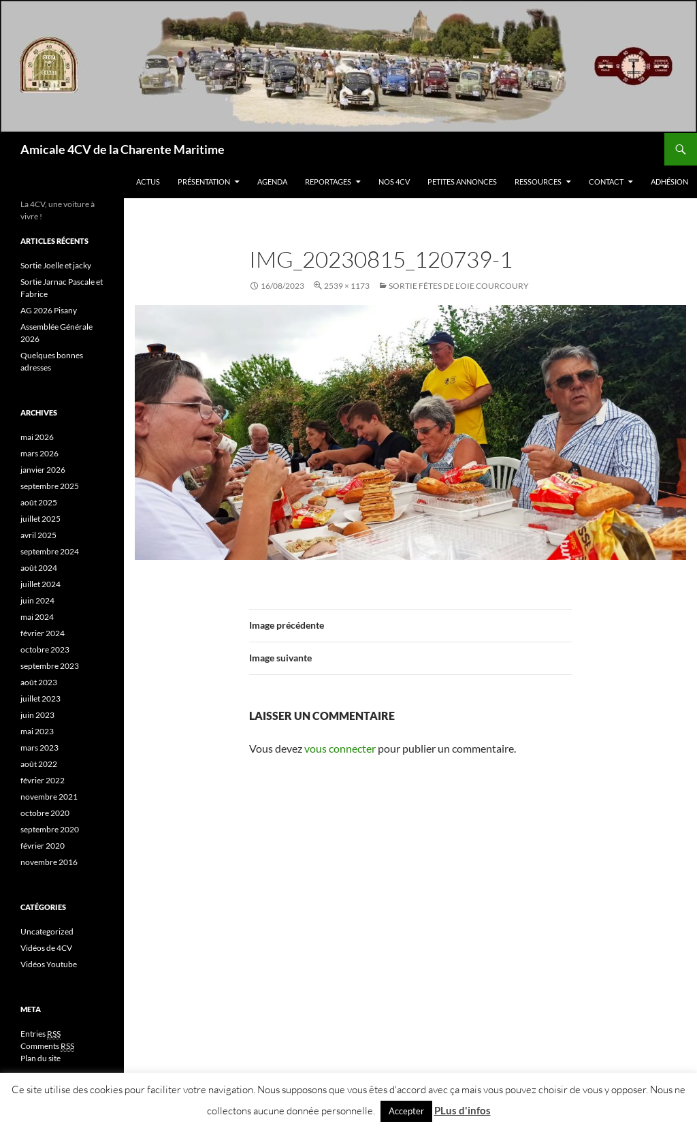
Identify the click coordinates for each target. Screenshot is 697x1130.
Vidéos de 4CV (46, 948)
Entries (40, 1034)
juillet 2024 (40, 584)
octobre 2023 (44, 649)
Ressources (538, 181)
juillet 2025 (40, 519)
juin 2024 (37, 600)
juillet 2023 (40, 698)
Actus (148, 181)
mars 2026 (39, 453)
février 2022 (42, 780)
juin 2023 (37, 715)
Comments (47, 1046)
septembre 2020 (49, 829)
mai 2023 (37, 731)
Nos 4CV (394, 181)
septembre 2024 (49, 551)
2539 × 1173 (347, 286)
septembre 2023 (49, 666)
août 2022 (38, 764)
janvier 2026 (42, 470)
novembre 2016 (49, 862)
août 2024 (38, 568)
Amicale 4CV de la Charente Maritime (122, 149)
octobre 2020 (44, 813)
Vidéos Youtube (48, 964)
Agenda (272, 181)
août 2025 (38, 502)
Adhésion (669, 181)
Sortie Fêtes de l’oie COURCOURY (459, 286)
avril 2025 (38, 535)
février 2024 (42, 633)
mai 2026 (37, 437)
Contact (606, 181)
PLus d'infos (462, 1110)
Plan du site (40, 1058)
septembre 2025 (49, 486)
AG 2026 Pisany (48, 310)
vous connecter (340, 748)
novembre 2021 (49, 796)
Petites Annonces (462, 181)
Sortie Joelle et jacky (55, 265)
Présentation (204, 181)
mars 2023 (39, 747)
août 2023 (38, 682)
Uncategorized (47, 931)
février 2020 (42, 846)
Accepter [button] (406, 1110)
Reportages (328, 181)
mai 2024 (37, 617)
